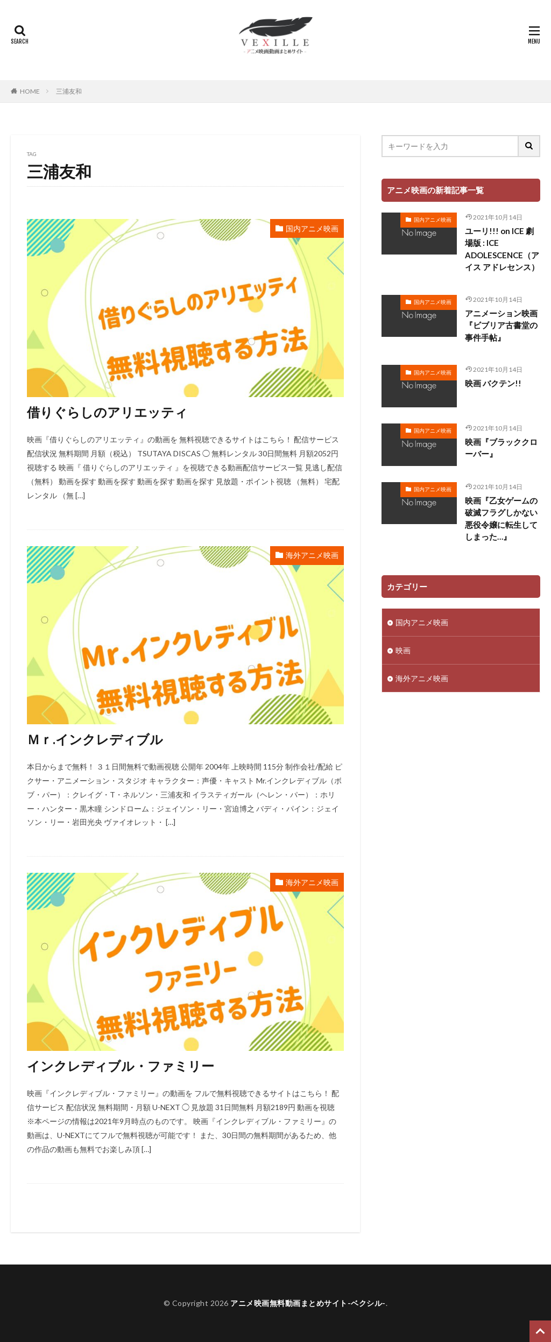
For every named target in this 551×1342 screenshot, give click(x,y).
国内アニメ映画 (312, 228)
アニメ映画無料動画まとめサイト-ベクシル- (308, 1303)
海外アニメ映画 (312, 555)
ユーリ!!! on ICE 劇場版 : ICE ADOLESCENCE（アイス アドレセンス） (502, 249)
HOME (30, 91)
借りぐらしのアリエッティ (107, 412)
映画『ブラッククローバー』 (501, 448)
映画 (403, 650)
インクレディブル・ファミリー (120, 1065)
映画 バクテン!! (493, 383)
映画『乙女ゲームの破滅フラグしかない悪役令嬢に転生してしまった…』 (501, 519)
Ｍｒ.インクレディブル (95, 739)
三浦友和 (69, 91)
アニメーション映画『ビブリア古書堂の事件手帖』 (501, 325)
